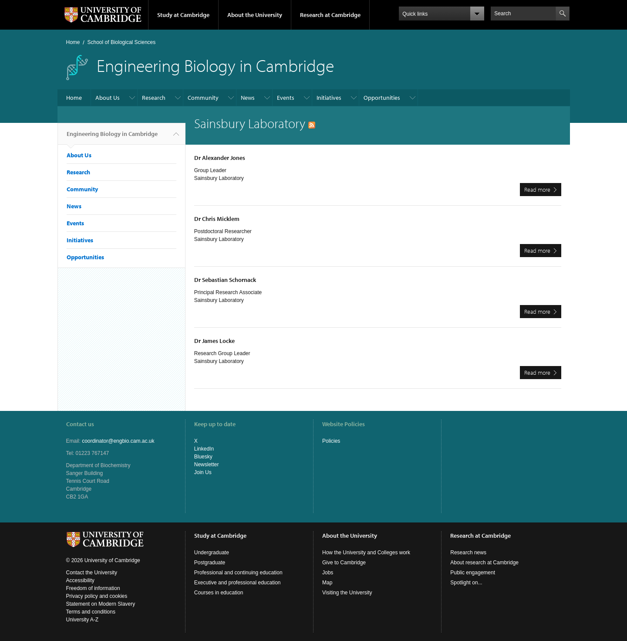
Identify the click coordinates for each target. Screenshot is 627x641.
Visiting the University (347, 593)
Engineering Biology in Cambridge (112, 137)
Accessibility (80, 580)
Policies (331, 441)
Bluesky (203, 457)
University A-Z (82, 620)
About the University (254, 15)
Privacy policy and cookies (97, 596)
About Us (107, 98)
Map (327, 583)
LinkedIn (204, 449)
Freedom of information (93, 588)
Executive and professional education (237, 583)
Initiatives (329, 98)
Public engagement (472, 573)
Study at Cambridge (183, 15)
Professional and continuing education (238, 573)
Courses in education (218, 593)
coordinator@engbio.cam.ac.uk (118, 441)
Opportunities (382, 98)
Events (285, 98)
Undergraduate (211, 552)
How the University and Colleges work (366, 552)
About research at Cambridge (484, 563)
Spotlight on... (466, 583)
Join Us (203, 472)
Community (203, 98)
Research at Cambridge (330, 15)
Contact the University (91, 573)
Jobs (327, 573)
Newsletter (206, 464)
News (248, 98)
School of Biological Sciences (122, 42)
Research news (468, 552)
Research (153, 98)
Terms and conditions (90, 612)
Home (73, 42)
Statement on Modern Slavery (100, 604)
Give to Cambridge (344, 563)
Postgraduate (209, 563)
